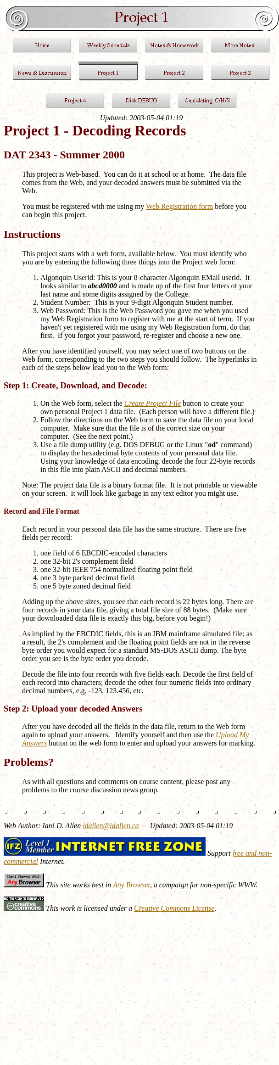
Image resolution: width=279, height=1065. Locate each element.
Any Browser (131, 885)
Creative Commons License (174, 908)
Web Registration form (179, 206)
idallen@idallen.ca (111, 826)
